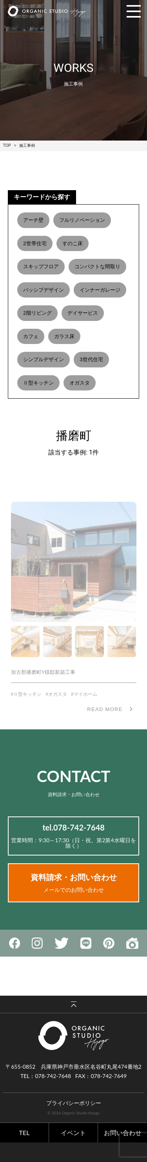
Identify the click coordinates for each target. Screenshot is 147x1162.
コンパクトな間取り (97, 266)
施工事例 (27, 145)
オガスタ (79, 383)
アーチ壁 (33, 220)
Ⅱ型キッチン (38, 383)
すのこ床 (72, 243)
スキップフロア (41, 266)
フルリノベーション (82, 220)
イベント (73, 1132)
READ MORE (104, 717)
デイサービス (82, 313)
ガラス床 (64, 336)
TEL (24, 1132)
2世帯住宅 (34, 243)
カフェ (30, 336)
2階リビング (37, 313)
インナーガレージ (100, 290)
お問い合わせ (123, 1132)
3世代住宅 (91, 359)
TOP (7, 145)
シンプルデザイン (43, 359)
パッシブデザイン (43, 290)
